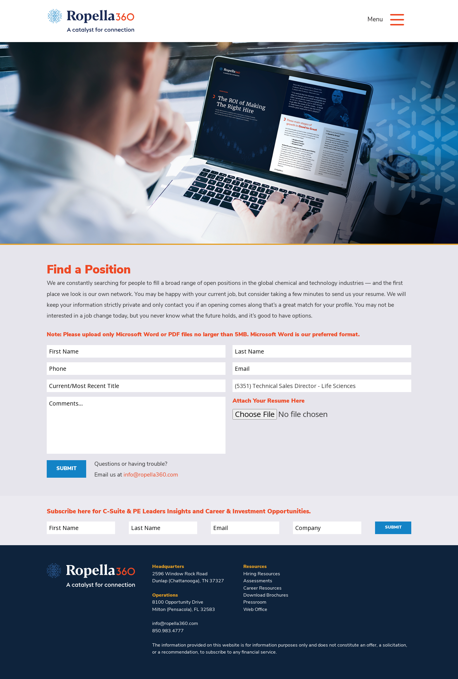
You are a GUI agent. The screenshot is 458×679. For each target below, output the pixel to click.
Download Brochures (265, 595)
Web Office (255, 609)
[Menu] (397, 19)
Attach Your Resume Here (269, 401)
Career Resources (262, 588)
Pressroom (254, 602)
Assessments (257, 581)
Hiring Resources (261, 574)
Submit (66, 468)
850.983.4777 (168, 631)
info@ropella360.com (151, 475)
